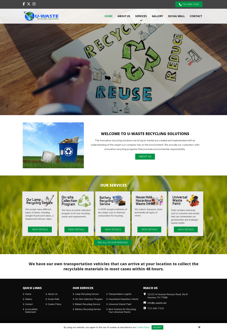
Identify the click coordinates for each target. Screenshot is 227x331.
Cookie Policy (143, 327)
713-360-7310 (189, 4)
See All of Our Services (113, 242)
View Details (40, 229)
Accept (157, 327)
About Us (145, 156)
